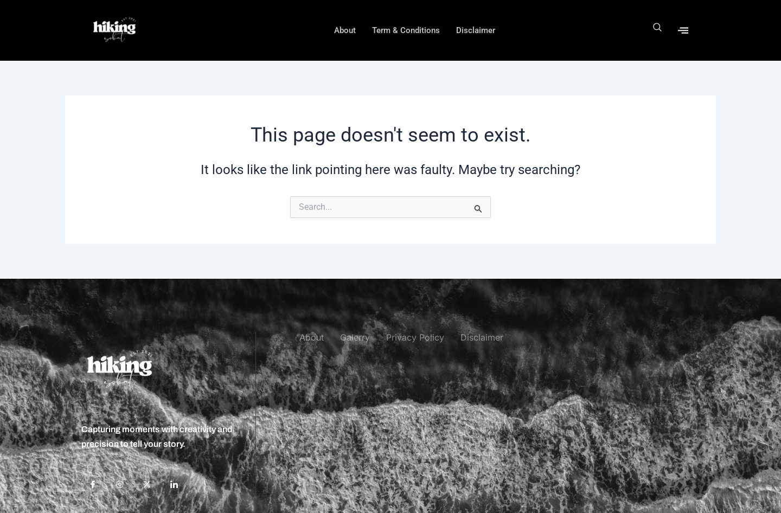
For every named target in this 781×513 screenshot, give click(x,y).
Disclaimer (475, 30)
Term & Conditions (406, 30)
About (345, 30)
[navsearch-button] (657, 30)
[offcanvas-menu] (683, 30)
